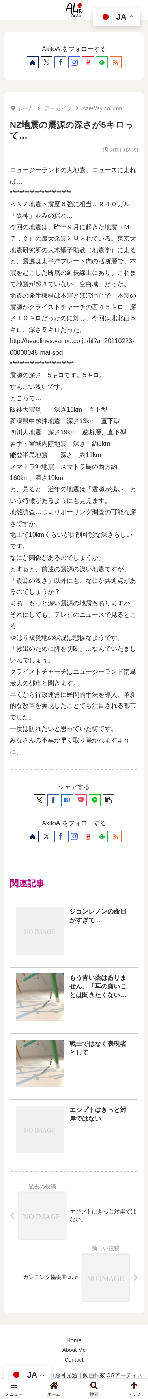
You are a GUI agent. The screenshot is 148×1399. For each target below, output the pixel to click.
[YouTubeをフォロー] (88, 62)
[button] (108, 800)
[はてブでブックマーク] (67, 800)
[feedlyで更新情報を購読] (102, 62)
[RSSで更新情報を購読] (116, 62)
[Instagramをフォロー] (74, 62)
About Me (74, 1350)
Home (74, 1340)
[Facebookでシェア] (53, 800)
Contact (73, 1360)
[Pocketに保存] (81, 800)
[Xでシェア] (39, 800)
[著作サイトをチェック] (33, 62)
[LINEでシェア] (95, 800)
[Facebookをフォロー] (60, 62)
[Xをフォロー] (46, 62)
